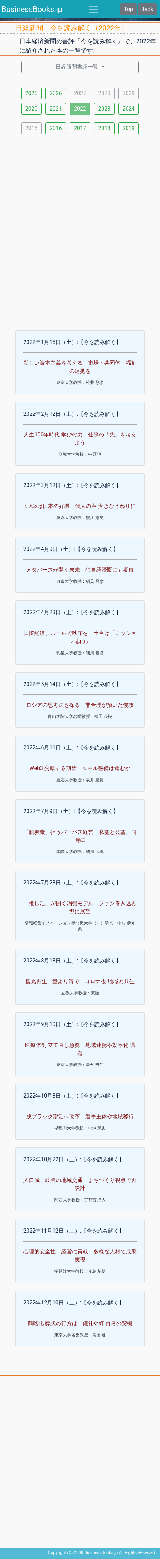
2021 (56, 109)
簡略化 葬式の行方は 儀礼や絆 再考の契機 (80, 1323)
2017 (80, 128)
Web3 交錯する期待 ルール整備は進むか (80, 768)
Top (128, 9)
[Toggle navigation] (93, 9)
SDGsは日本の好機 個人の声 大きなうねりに (80, 506)
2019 (129, 128)
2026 (56, 93)
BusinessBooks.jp (32, 9)
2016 (56, 128)
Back (147, 9)
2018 (104, 128)
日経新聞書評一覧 (77, 67)
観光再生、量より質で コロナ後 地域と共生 (79, 981)
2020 (31, 109)
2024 (129, 109)
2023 (104, 109)
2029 (129, 93)
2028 (104, 93)
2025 (31, 93)
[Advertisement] (80, 228)
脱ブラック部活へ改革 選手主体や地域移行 (80, 1116)
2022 (80, 109)
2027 (80, 93)
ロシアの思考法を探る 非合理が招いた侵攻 (80, 705)
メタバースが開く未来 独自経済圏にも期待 (80, 570)
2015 (31, 128)
